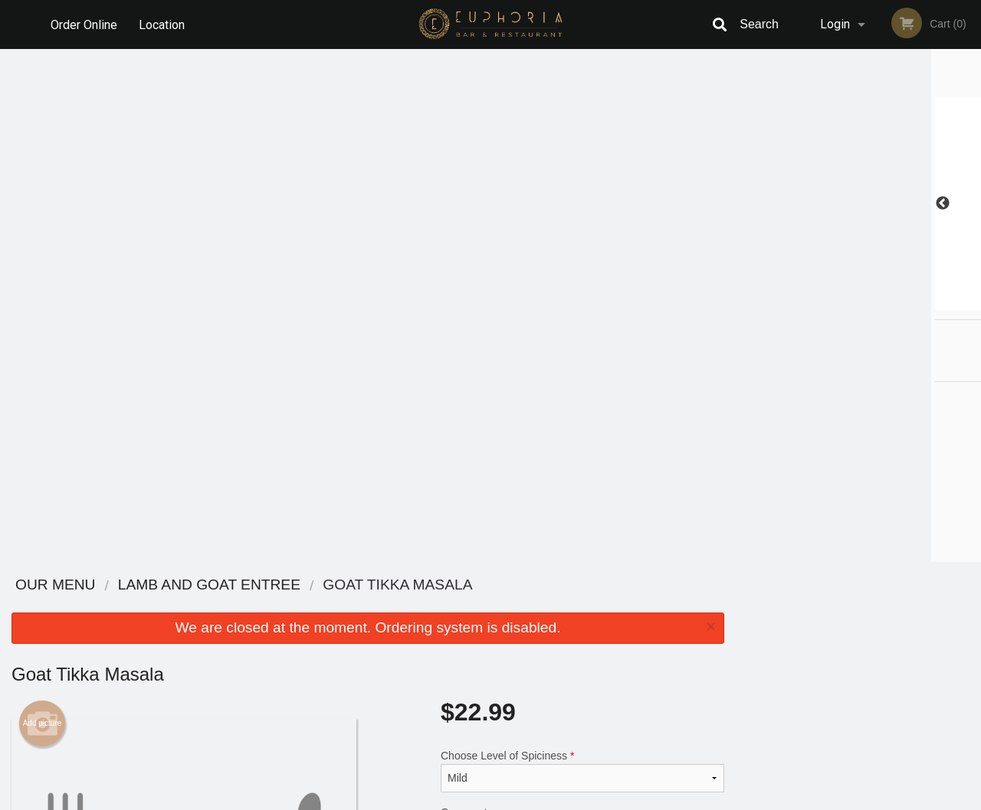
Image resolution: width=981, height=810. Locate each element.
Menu (450, 605)
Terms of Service (516, 799)
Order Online (84, 24)
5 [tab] (893, 302)
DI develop (514, 758)
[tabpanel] (858, 203)
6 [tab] (916, 302)
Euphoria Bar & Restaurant (215, 585)
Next (969, 203)
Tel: (733, 642)
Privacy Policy (596, 642)
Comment (582, 319)
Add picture (42, 211)
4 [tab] (870, 302)
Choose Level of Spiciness (582, 258)
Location (162, 24)
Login (835, 24)
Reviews (584, 605)
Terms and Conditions (613, 624)
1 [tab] (801, 302)
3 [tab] (847, 302)
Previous (747, 203)
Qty (484, 381)
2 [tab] (824, 302)
